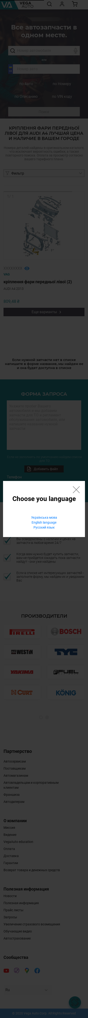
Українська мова (44, 517)
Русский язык (44, 527)
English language (44, 522)
